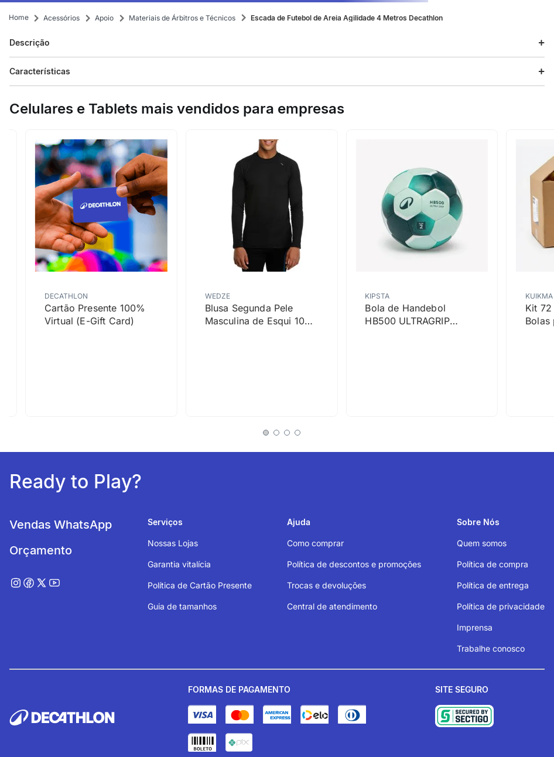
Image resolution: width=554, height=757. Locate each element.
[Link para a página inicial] (18, 17)
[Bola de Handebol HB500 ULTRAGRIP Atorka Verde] (422, 273)
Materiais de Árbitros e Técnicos (182, 17)
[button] (277, 43)
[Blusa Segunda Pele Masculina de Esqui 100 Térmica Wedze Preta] (262, 273)
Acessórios (61, 17)
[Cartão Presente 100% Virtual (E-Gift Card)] (101, 273)
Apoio (104, 17)
